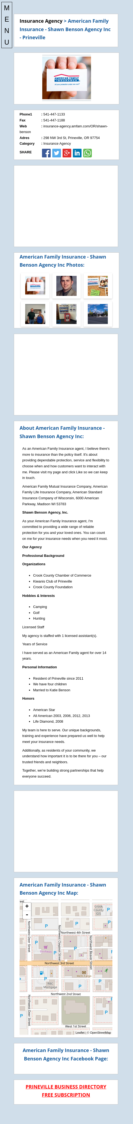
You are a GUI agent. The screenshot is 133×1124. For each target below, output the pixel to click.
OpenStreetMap (100, 1032)
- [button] (27, 915)
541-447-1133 (54, 114)
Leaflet (80, 1032)
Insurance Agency (41, 21)
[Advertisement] (66, 206)
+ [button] (27, 907)
